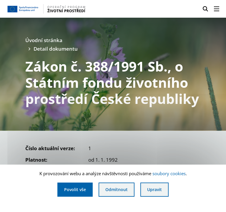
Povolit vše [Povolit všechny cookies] (75, 189)
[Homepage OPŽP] (54, 9)
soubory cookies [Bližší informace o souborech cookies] (169, 173)
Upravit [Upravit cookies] (154, 189)
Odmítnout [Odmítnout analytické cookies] (116, 189)
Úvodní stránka (43, 40)
